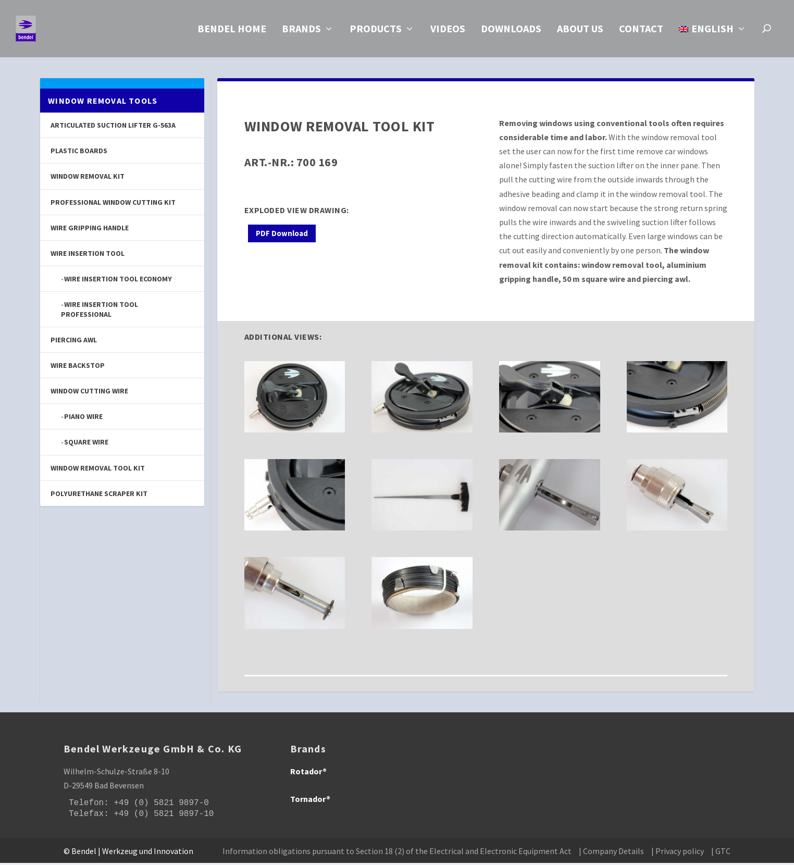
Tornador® (310, 801)
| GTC (720, 853)
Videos (447, 32)
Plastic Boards (79, 152)
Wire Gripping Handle (90, 229)
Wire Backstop (78, 367)
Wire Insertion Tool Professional (99, 311)
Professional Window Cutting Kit (113, 204)
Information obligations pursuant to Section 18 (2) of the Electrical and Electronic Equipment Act (397, 853)
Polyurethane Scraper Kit (99, 495)
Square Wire (86, 444)
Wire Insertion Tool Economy (118, 281)
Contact (641, 32)
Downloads (511, 32)
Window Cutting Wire (89, 393)
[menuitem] (713, 43)
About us (580, 32)
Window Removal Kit (88, 178)
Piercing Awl (74, 342)
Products (376, 32)
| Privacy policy (677, 853)
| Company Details (611, 853)
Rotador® (308, 773)
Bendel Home (231, 32)
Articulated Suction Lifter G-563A (113, 127)
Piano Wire (83, 418)
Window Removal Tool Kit (98, 470)
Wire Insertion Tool (88, 255)
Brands (301, 32)
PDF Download (282, 235)
